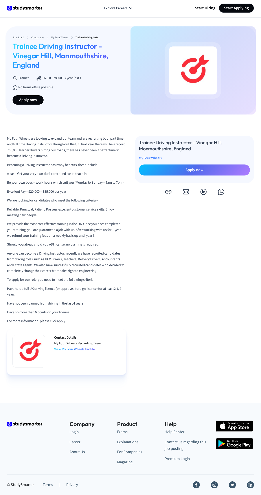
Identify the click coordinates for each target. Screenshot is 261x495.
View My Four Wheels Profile (74, 349)
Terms (48, 485)
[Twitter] (232, 484)
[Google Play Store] (234, 443)
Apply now (28, 100)
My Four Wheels (150, 158)
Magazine (125, 462)
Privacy (72, 485)
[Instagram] (214, 484)
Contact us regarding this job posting (185, 445)
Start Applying (236, 8)
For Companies (129, 452)
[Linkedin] (250, 484)
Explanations (127, 442)
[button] (168, 191)
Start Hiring (205, 8)
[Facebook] (196, 484)
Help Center (174, 432)
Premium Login (177, 459)
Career (75, 442)
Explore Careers (118, 8)
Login (74, 432)
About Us (77, 452)
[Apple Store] (234, 426)
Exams (122, 432)
